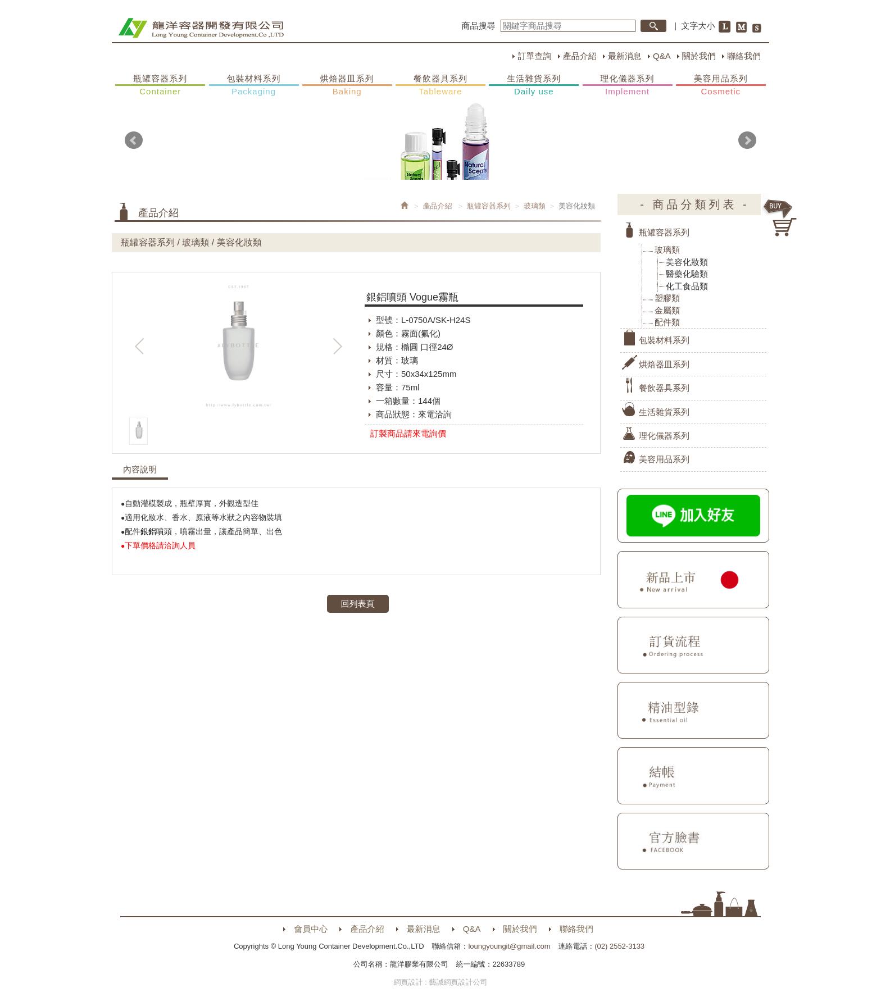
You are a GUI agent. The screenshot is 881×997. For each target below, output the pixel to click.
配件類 (667, 322)
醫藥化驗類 (687, 274)
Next (747, 140)
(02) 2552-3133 (619, 946)
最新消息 (625, 56)
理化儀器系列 (628, 85)
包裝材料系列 (254, 85)
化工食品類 (687, 286)
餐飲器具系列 (440, 85)
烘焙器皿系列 (347, 85)
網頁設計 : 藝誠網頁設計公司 (441, 982)
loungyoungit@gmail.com (509, 946)
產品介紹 (580, 56)
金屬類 (667, 310)
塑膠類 (667, 298)
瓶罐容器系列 (160, 85)
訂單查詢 (534, 56)
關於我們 (699, 56)
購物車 (780, 218)
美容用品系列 (721, 85)
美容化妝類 (687, 262)
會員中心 (311, 929)
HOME (201, 28)
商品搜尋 (479, 25)
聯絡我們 (744, 56)
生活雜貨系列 (534, 85)
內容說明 (140, 469)
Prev (134, 140)
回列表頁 (358, 603)
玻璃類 (535, 206)
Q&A (662, 56)
